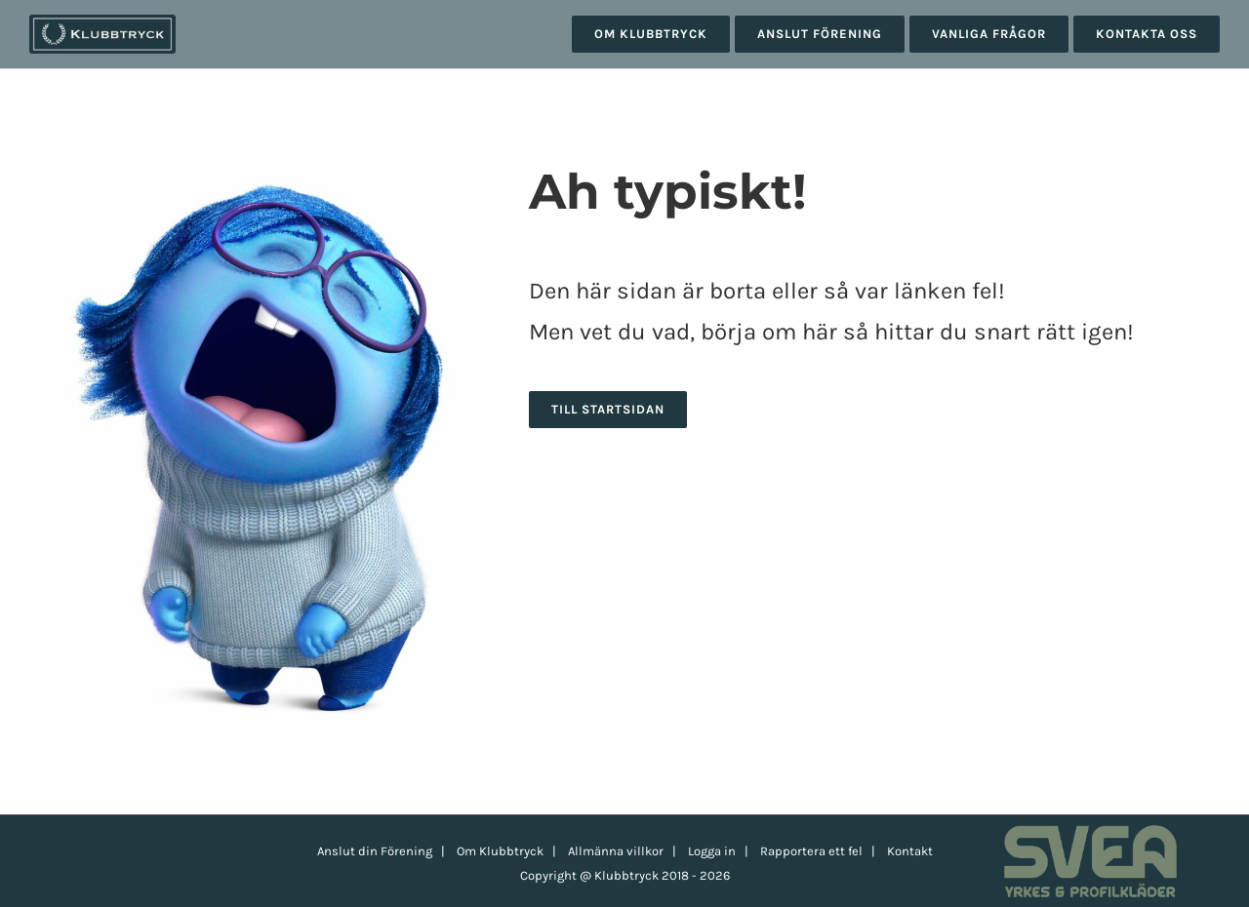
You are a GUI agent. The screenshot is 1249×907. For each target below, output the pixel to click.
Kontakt (910, 851)
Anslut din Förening (374, 851)
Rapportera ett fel (811, 851)
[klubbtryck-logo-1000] (102, 21)
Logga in (712, 851)
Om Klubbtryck (500, 851)
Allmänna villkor (616, 851)
